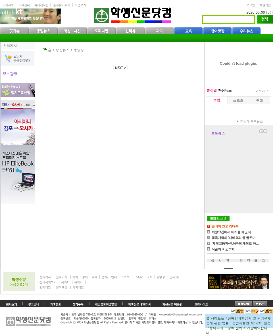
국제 (94, 277)
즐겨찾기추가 (61, 5)
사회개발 (78, 287)
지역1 (64, 282)
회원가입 (265, 5)
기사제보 (8, 5)
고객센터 (24, 5)
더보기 (260, 91)
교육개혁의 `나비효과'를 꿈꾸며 (234, 237)
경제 (85, 277)
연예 (114, 277)
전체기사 (10, 45)
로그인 (250, 5)
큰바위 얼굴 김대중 (225, 226)
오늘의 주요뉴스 (251, 121)
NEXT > (120, 68)
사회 (75, 277)
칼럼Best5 (218, 218)
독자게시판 (41, 5)
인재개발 (45, 287)
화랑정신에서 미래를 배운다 (231, 231)
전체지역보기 (48, 282)
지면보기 (80, 5)
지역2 (77, 282)
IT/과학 (138, 277)
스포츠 (125, 277)
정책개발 (61, 287)
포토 (150, 277)
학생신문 (133, 14)
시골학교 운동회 (223, 248)
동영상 (161, 277)
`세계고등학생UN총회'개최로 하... (235, 243)
